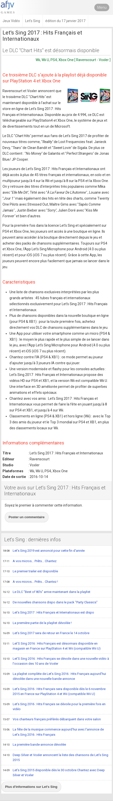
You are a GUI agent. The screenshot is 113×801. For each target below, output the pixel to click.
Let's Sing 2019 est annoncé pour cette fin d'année (44, 550)
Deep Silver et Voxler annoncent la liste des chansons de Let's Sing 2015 (55, 757)
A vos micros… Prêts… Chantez (29, 561)
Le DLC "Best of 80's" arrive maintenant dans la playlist (46, 592)
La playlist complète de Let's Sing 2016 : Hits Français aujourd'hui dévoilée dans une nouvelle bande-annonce (54, 676)
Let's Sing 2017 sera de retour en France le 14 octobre (46, 633)
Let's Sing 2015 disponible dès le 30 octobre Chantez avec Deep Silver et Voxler (54, 772)
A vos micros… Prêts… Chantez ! (30, 582)
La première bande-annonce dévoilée (34, 744)
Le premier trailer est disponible (30, 571)
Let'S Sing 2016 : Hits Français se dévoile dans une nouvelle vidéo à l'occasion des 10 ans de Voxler (56, 661)
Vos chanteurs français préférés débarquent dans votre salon (52, 719)
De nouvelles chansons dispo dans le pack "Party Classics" (50, 602)
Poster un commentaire (27, 517)
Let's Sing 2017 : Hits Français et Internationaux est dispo (48, 612)
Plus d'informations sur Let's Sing (31, 787)
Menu (102, 7)
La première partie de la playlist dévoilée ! (37, 623)
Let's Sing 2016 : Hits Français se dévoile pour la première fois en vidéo (54, 706)
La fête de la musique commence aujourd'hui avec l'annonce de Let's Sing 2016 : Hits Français (53, 731)
